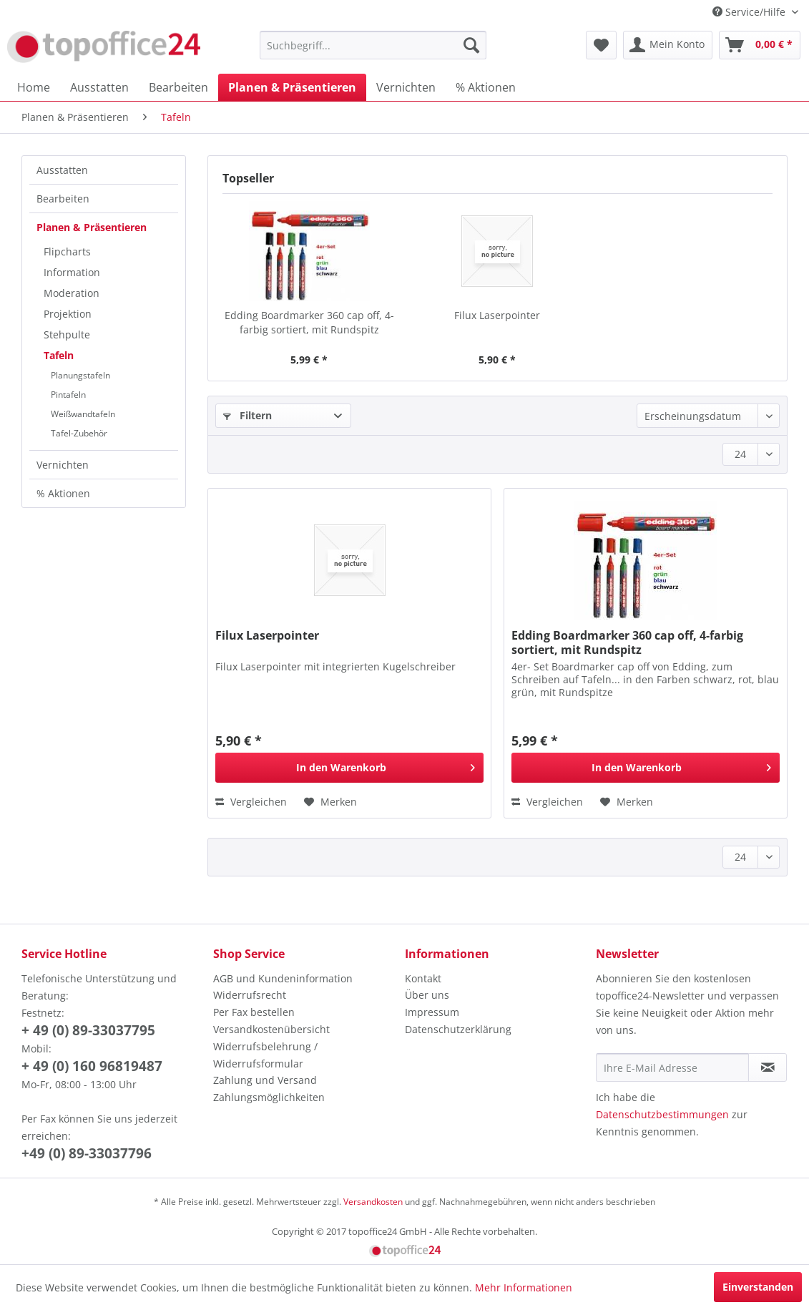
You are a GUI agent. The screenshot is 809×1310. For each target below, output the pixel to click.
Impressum (432, 1012)
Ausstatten (62, 170)
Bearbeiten (62, 198)
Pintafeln (68, 394)
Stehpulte (67, 334)
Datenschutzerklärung (458, 1029)
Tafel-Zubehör (79, 433)
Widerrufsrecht (249, 995)
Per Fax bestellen (254, 1012)
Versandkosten (373, 1202)
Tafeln (59, 355)
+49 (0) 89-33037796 (86, 1153)
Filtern (247, 415)
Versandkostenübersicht (271, 1029)
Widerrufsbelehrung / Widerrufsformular (265, 1055)
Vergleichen (251, 801)
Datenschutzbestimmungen (662, 1114)
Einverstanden (757, 1287)
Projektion (68, 314)
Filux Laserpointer (497, 315)
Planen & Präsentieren (91, 227)
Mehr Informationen (523, 1287)
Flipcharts (67, 251)
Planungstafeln (80, 375)
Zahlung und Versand (265, 1080)
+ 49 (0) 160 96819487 (91, 1066)
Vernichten (62, 464)
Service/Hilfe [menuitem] (750, 12)
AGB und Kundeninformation (283, 978)
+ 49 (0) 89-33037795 (88, 1030)
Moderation (71, 293)
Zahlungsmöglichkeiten (269, 1097)
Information (72, 272)
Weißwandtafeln (83, 414)
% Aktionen (63, 493)
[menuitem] (373, 45)
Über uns (427, 995)
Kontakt (423, 978)
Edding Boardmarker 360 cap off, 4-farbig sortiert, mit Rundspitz (309, 322)
